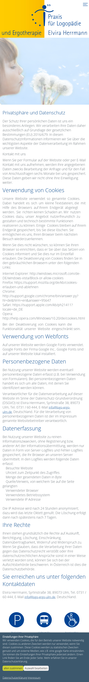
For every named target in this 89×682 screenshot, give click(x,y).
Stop (37, 98)
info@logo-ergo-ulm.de (40, 597)
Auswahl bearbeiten (36, 668)
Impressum (34, 677)
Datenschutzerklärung (15, 677)
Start (34, 98)
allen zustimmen (13, 668)
